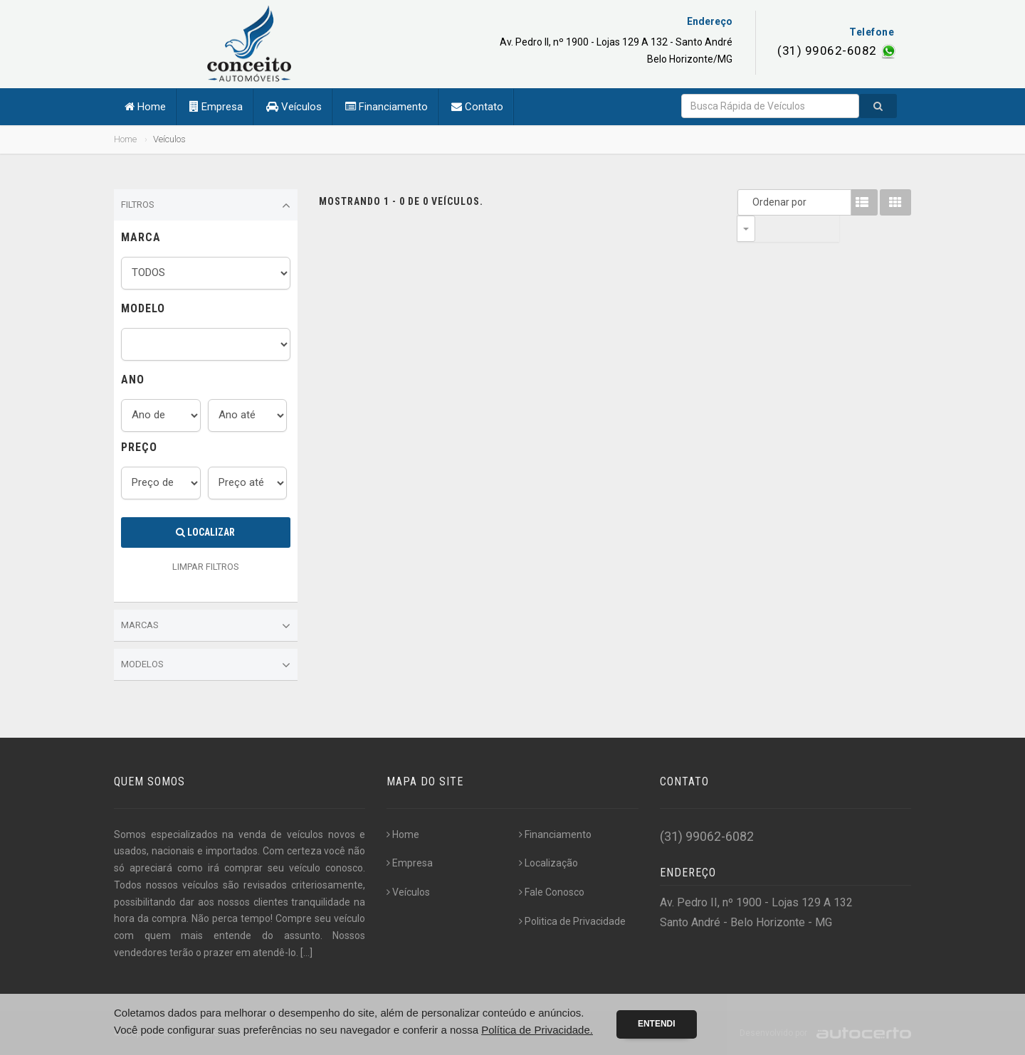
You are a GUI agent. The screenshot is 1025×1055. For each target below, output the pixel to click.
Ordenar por (749, 202)
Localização (548, 863)
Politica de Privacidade (572, 921)
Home (145, 106)
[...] (306, 952)
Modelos (205, 665)
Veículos (294, 106)
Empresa (216, 106)
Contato (477, 106)
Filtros (205, 205)
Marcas (205, 626)
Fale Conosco (551, 892)
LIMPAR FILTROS (205, 566)
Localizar (205, 532)
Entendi (657, 1024)
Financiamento (386, 106)
